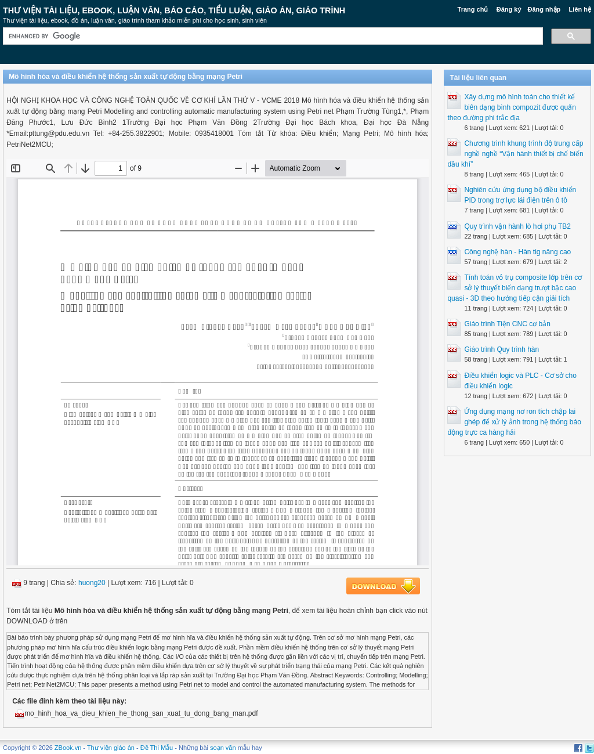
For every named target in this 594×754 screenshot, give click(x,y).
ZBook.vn (68, 747)
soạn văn (223, 747)
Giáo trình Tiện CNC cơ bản (507, 324)
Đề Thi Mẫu (156, 747)
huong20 (92, 583)
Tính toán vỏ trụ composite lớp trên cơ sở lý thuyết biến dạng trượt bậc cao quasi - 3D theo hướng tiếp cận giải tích (514, 287)
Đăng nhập (544, 9)
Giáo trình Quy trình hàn (501, 349)
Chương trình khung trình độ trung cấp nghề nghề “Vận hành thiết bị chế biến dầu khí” (515, 153)
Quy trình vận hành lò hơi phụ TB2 (517, 226)
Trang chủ (473, 9)
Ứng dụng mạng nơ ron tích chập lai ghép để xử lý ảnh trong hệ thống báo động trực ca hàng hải (514, 421)
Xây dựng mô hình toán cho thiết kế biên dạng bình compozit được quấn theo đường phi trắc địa (511, 107)
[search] (272, 36)
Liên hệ (580, 9)
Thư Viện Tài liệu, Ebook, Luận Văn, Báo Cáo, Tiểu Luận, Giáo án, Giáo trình (174, 10)
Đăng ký (509, 9)
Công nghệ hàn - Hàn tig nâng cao (517, 252)
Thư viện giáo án (111, 747)
